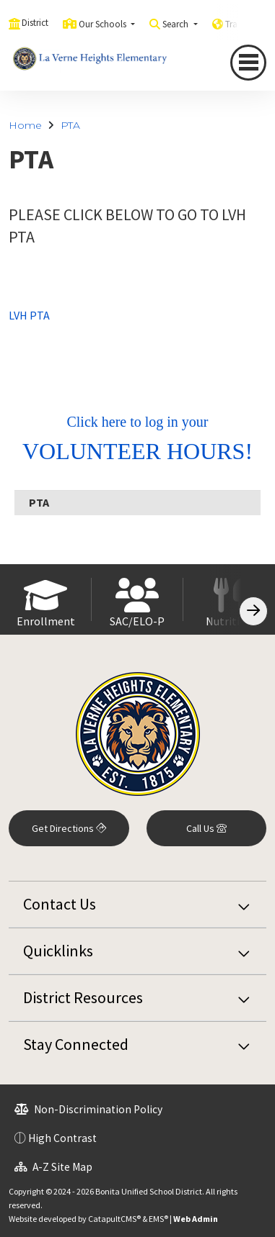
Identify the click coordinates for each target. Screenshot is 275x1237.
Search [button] (176, 24)
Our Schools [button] (103, 24)
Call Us (206, 828)
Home (25, 125)
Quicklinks (58, 951)
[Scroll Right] (253, 611)
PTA (70, 125)
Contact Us (59, 904)
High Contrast (62, 1138)
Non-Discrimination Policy (88, 1109)
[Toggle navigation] (248, 63)
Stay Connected (75, 1044)
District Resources (83, 997)
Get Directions (69, 828)
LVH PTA (29, 315)
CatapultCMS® (114, 1218)
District (35, 23)
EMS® (158, 1218)
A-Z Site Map (53, 1167)
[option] (46, 599)
